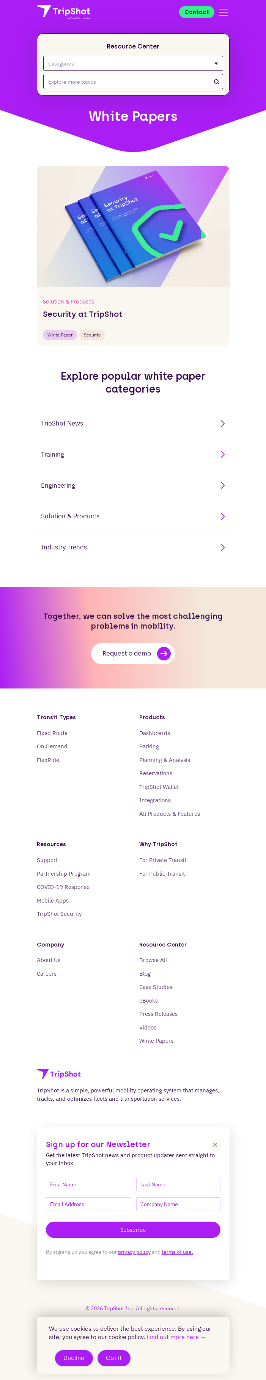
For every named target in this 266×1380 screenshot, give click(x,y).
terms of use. (177, 1252)
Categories (133, 63)
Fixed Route (52, 733)
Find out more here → (176, 1337)
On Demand (52, 746)
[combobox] (133, 81)
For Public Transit (162, 873)
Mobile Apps (53, 900)
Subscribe (133, 1230)
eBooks (148, 1000)
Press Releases (158, 1013)
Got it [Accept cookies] (114, 1358)
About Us (48, 960)
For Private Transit (162, 860)
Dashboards (154, 733)
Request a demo (136, 653)
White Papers (156, 1040)
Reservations (155, 773)
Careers (47, 973)
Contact (196, 12)
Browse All (153, 960)
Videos (147, 1027)
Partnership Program (64, 873)
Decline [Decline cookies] (73, 1358)
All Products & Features (169, 813)
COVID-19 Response (63, 886)
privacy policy (134, 1252)
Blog (145, 973)
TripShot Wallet (159, 786)
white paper (59, 335)
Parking (149, 746)
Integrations (155, 800)
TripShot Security (59, 913)
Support (47, 860)
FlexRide (48, 760)
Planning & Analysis (164, 760)
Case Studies (155, 986)
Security (92, 335)
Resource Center (133, 46)
